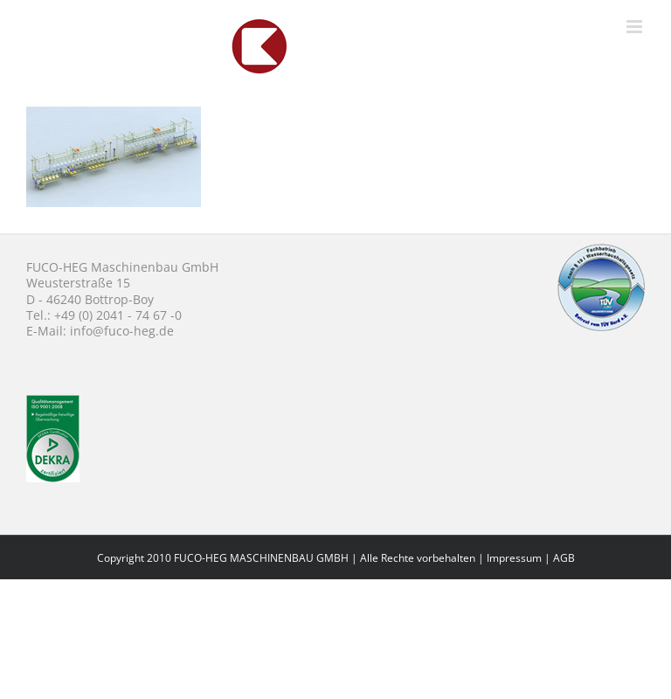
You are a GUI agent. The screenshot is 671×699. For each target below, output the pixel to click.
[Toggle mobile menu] (635, 26)
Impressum (514, 557)
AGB (564, 557)
